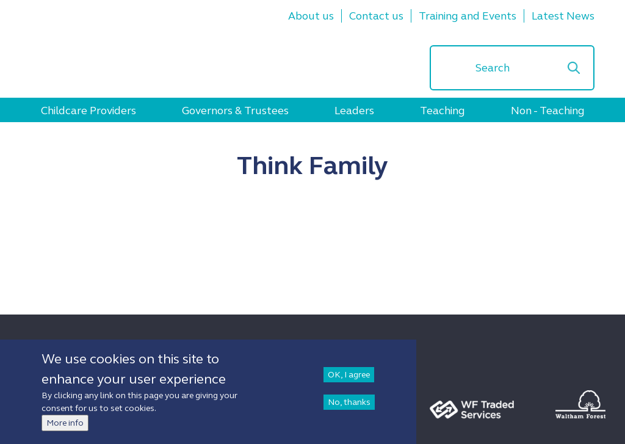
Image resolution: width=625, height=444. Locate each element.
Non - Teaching (548, 110)
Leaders (354, 110)
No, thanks (349, 404)
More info (65, 425)
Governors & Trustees (235, 110)
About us (311, 16)
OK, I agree (349, 376)
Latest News (563, 16)
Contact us (376, 16)
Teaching (442, 110)
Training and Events (467, 16)
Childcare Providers (88, 110)
